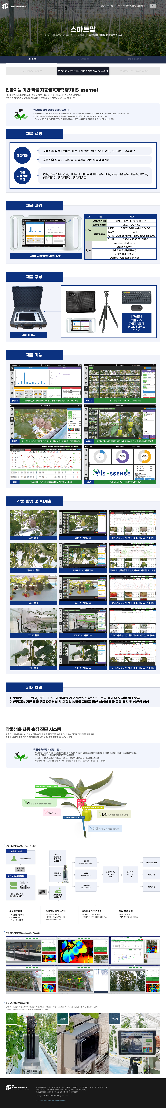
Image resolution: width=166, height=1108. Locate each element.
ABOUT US (106, 6)
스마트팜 (31, 59)
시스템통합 (83, 59)
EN (152, 6)
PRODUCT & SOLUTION (131, 6)
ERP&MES (134, 59)
